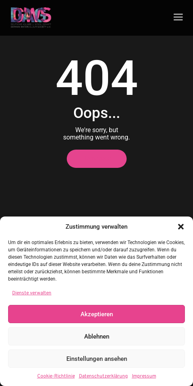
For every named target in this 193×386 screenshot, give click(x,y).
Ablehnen (96, 336)
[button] (181, 227)
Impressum (144, 376)
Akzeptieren (97, 314)
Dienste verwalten (31, 293)
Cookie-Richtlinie (56, 376)
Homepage (96, 159)
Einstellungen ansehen (96, 358)
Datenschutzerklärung (103, 376)
